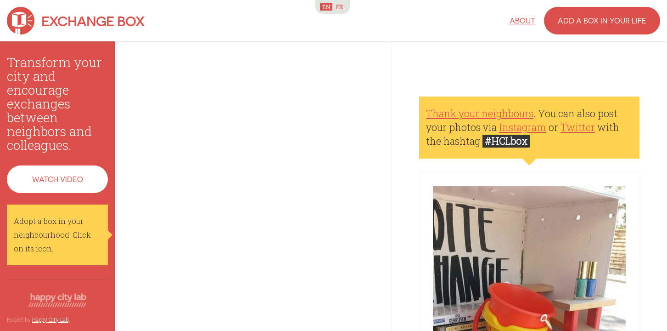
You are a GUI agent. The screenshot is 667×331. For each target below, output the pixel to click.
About (522, 20)
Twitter (578, 127)
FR (339, 7)
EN (326, 7)
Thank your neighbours (479, 113)
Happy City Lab (50, 319)
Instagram (522, 127)
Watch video (57, 179)
